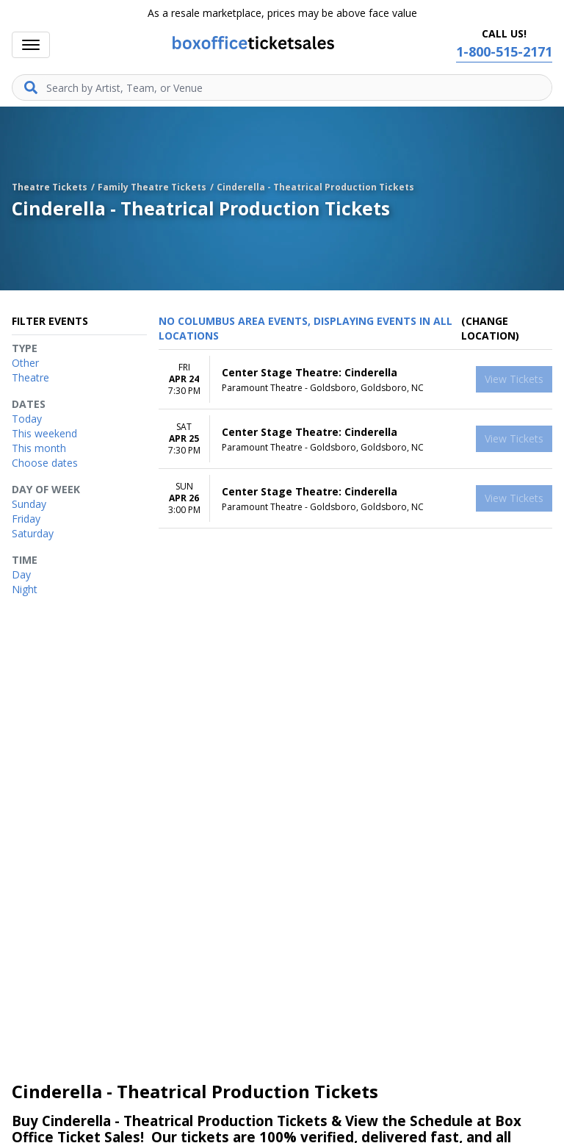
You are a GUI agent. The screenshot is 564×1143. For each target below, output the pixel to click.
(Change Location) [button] (490, 328)
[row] (355, 379)
